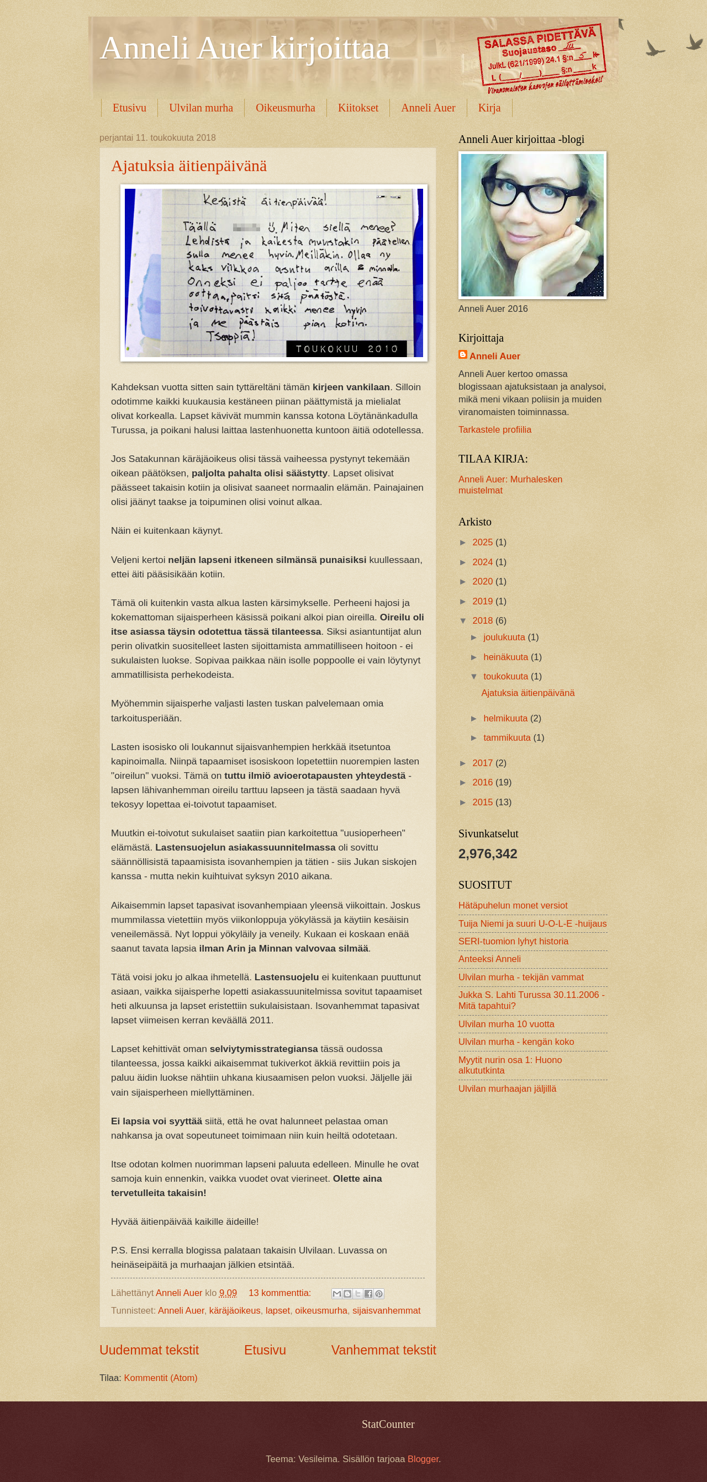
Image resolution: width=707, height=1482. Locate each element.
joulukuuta (505, 637)
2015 (484, 802)
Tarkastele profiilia (494, 429)
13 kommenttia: (281, 1293)
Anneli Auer (428, 108)
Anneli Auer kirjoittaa (245, 47)
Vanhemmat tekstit (383, 1350)
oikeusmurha (321, 1310)
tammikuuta (508, 737)
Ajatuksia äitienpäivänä (189, 165)
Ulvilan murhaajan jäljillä (507, 1088)
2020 (484, 581)
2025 (484, 542)
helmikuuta (506, 718)
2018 (484, 620)
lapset (278, 1310)
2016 (484, 782)
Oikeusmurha (285, 108)
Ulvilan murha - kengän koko (516, 1042)
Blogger (423, 1459)
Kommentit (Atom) (160, 1378)
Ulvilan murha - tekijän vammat (521, 977)
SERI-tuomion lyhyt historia (513, 941)
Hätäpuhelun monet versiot (513, 905)
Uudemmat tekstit (149, 1350)
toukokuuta (507, 676)
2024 (484, 562)
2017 (484, 763)
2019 (484, 601)
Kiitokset (358, 108)
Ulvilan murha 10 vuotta (506, 1024)
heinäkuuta (507, 657)
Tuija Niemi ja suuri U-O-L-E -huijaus (532, 923)
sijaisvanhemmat (386, 1310)
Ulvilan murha (201, 108)
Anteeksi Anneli (489, 959)
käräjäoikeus (235, 1310)
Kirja (489, 108)
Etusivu (129, 108)
